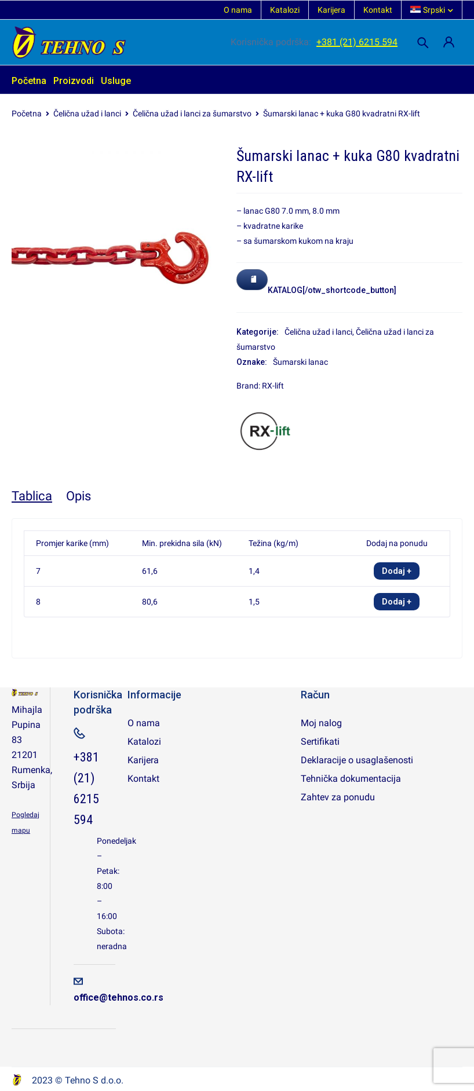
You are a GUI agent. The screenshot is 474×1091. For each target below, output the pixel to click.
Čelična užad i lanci (87, 113)
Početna (27, 113)
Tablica (32, 496)
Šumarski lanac (300, 362)
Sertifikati (320, 741)
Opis (78, 496)
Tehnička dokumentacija (351, 778)
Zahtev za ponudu (338, 797)
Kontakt (377, 9)
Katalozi (285, 9)
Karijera (331, 9)
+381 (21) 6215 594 (357, 41)
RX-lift (273, 385)
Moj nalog (321, 722)
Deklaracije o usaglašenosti (357, 760)
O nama (238, 9)
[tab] (32, 496)
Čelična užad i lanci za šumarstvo (192, 113)
